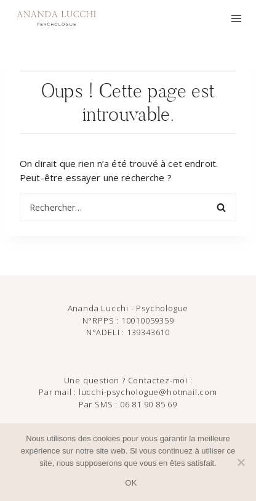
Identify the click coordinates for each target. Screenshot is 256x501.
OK (131, 482)
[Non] (240, 462)
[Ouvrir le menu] (236, 18)
